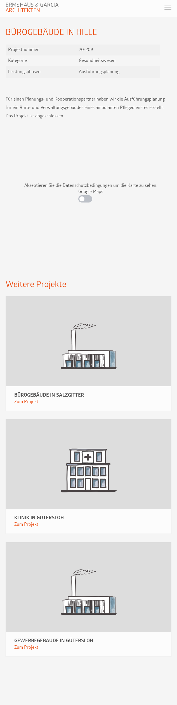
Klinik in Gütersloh (39, 518)
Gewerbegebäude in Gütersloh (53, 641)
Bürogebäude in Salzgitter (49, 395)
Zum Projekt (26, 402)
